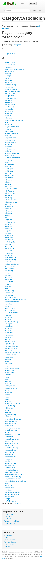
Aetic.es (7, 288)
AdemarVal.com (10, 200)
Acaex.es (8, 116)
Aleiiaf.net (8, 412)
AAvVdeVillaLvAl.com (12, 91)
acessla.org (9, 131)
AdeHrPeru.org (10, 193)
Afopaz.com (9, 315)
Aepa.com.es (9, 268)
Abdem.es (8, 100)
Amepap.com (9, 459)
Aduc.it (7, 217)
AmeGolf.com (9, 452)
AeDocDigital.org (10, 242)
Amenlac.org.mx (10, 457)
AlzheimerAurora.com (12, 434)
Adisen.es (8, 209)
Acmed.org (8, 144)
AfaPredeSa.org (10, 297)
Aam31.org (8, 82)
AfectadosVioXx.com (12, 302)
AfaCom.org (9, 293)
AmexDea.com (10, 468)
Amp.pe (7, 499)
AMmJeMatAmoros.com (13, 492)
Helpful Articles (9, 523)
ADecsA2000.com (11, 189)
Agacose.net (9, 337)
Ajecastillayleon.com (12, 388)
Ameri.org (8, 461)
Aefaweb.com (9, 248)
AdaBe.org (8, 173)
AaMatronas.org (10, 85)
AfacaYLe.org (9, 291)
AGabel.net (8, 333)
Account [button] (37, 10)
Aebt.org (8, 224)
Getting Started (9, 540)
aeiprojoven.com (10, 257)
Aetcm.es (8, 284)
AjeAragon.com (10, 386)
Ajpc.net (7, 395)
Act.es (7, 162)
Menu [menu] (23, 3)
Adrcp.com (8, 213)
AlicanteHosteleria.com (13, 419)
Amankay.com (9, 441)
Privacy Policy (9, 544)
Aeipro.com (9, 253)
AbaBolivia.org (10, 93)
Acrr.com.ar (9, 160)
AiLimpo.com (9, 370)
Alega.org (8, 410)
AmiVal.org (8, 485)
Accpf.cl (7, 122)
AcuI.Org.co (9, 169)
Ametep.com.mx (10, 463)
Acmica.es (8, 147)
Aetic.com (8, 286)
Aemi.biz (8, 262)
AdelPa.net (8, 195)
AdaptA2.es (9, 178)
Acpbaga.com (9, 155)
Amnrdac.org (9, 496)
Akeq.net (8, 401)
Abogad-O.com (10, 105)
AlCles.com (9, 408)
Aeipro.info (8, 255)
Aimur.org (8, 375)
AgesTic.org (9, 350)
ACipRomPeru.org (11, 138)
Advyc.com (8, 220)
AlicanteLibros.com (11, 421)
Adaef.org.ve (9, 175)
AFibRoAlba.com (10, 310)
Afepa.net (8, 306)
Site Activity (8, 516)
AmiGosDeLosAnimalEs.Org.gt (15, 481)
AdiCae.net (8, 204)
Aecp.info (8, 231)
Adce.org (8, 182)
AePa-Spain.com (10, 266)
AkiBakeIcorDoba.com (12, 403)
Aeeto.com (8, 246)
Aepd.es (7, 273)
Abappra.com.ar (10, 98)
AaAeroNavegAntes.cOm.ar (14, 69)
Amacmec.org (9, 437)
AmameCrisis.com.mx (12, 439)
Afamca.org (9, 295)
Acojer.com (8, 151)
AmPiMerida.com (11, 501)
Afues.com (8, 328)
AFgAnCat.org (10, 308)
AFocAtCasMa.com (11, 313)
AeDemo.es (9, 237)
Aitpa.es (7, 377)
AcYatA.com (9, 171)
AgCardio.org (9, 344)
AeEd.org (8, 244)
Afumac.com (9, 330)
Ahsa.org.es (9, 357)
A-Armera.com (10, 62)
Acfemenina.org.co (11, 133)
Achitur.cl (8, 136)
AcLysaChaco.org (11, 142)
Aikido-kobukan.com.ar (12, 368)
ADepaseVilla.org (11, 202)
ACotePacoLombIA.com (13, 153)
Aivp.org (7, 379)
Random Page (9, 514)
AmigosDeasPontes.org (13, 477)
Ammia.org (8, 490)
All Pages (7, 519)
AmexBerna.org (10, 465)
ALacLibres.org (10, 406)
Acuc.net (8, 167)
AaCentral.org (9, 71)
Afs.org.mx (8, 324)
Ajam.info (8, 384)
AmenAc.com (9, 454)
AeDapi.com (9, 235)
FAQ (6, 538)
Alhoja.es (8, 417)
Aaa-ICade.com (10, 65)
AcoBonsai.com (10, 149)
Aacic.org (8, 74)
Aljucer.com (9, 426)
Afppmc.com (9, 319)
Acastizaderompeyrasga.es (14, 120)
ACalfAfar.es (9, 118)
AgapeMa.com (10, 341)
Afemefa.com (9, 304)
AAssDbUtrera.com (11, 89)
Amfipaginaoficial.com (12, 470)
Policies (7, 546)
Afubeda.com (9, 326)
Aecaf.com (8, 226)
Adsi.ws (7, 215)
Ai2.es (7, 361)
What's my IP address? (12, 521)
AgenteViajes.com (11, 348)
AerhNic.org (9, 277)
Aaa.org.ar (8, 67)
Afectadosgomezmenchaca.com (16, 299)
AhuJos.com (9, 359)
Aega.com (8, 251)
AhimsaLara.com (10, 355)
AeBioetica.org (10, 222)
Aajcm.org (8, 80)
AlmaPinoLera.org (11, 430)
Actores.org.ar (9, 164)
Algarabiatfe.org (10, 415)
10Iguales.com (10, 54)
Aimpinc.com (9, 372)
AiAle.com (8, 364)
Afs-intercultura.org (11, 322)
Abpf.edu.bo (9, 109)
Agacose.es (9, 335)
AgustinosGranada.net (12, 353)
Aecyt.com (8, 233)
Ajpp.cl (7, 397)
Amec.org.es (9, 446)
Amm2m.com (9, 488)
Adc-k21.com (9, 180)
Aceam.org (8, 124)
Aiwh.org (8, 381)
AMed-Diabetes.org (11, 448)
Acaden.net (9, 113)
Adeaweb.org (9, 184)
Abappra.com (9, 96)
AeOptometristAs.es (12, 264)
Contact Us (8, 535)
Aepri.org (8, 275)
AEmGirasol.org (10, 260)
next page (17, 45)
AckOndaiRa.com (11, 140)
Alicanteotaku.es (10, 423)
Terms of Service (10, 542)
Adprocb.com (9, 211)
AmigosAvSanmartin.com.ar (14, 474)
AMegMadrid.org (10, 450)
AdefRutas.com (10, 191)
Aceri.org (8, 129)
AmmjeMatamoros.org (12, 494)
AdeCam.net (9, 186)
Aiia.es (7, 366)
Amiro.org (8, 483)
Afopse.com (9, 317)
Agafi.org (8, 339)
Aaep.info (8, 78)
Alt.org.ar (8, 432)
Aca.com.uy (9, 111)
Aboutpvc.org (9, 107)
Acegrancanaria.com (12, 127)
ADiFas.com (9, 206)
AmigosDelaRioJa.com (12, 479)
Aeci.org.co (8, 229)
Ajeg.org (7, 390)
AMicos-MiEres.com (11, 472)
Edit (32, 3)
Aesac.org (8, 279)
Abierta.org (8, 102)
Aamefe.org (9, 87)
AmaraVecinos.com (11, 443)
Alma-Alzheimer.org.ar (12, 428)
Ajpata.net (8, 392)
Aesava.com (9, 282)
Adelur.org (8, 198)
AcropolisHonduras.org (12, 158)
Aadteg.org (8, 76)
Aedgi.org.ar (9, 240)
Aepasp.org (9, 271)
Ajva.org (7, 399)
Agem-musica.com (11, 346)
